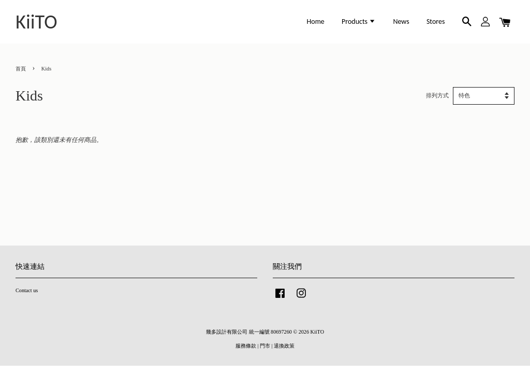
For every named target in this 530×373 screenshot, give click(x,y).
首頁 (21, 68)
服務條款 (245, 346)
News (401, 21)
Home (316, 21)
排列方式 (437, 95)
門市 (265, 346)
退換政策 (284, 346)
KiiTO (36, 22)
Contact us (27, 290)
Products (359, 21)
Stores (435, 21)
